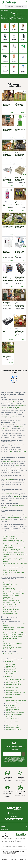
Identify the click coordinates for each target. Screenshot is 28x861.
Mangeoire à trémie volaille (10, 599)
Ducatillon (3, 826)
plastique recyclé (5, 428)
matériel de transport (13, 517)
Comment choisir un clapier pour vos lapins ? (14, 553)
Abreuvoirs (14, 37)
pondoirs (5, 432)
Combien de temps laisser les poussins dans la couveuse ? (15, 555)
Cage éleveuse (7, 597)
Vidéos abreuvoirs (10, 664)
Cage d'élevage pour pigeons (10, 606)
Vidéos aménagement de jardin (13, 681)
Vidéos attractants (10, 705)
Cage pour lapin (7, 586)
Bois (18, 426)
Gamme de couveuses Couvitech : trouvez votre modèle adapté (13, 628)
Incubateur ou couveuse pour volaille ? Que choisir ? (14, 534)
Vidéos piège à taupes (11, 690)
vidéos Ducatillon (19, 659)
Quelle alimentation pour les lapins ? (12, 540)
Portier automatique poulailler (11, 613)
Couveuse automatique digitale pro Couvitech (14, 634)
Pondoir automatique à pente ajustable (13, 590)
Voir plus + (5, 763)
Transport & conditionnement (5, 58)
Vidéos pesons (9, 716)
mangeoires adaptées (8, 461)
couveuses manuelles (20, 405)
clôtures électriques (22, 451)
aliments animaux (17, 496)
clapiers (11, 451)
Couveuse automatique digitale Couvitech (13, 636)
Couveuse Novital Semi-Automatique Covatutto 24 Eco (12, 644)
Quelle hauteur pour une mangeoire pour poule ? (13, 573)
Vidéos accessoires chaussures (13, 729)
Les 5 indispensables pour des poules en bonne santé (15, 564)
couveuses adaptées (12, 402)
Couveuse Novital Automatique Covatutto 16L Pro (15, 641)
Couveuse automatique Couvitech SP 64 (13, 633)
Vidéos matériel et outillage (13, 683)
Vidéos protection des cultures (13, 694)
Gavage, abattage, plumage (5, 68)
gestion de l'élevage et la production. (13, 506)
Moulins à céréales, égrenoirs (23, 69)
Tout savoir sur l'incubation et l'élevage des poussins (14, 568)
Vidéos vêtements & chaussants (11, 721)
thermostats (4, 416)
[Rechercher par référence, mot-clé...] (16, 6)
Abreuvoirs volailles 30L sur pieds (11, 592)
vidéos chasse (8, 697)
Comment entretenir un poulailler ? (12, 549)
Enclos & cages (5, 47)
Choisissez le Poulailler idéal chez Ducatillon (14, 542)
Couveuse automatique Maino (10, 638)
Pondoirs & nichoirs (23, 28)
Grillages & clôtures (23, 38)
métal (21, 426)
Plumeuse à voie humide (9, 611)
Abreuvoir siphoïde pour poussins (11, 601)
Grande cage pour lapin (9, 588)
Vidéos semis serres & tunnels (13, 684)
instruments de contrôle (17, 416)
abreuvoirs (16, 465)
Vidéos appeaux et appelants (13, 702)
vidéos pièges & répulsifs (11, 687)
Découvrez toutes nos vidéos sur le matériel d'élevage (14, 625)
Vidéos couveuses (10, 666)
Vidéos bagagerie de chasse (12, 707)
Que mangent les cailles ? (9, 536)
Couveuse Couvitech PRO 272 (10, 631)
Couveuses (5, 27)
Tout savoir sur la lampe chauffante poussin (14, 547)
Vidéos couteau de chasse (12, 709)
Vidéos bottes (9, 724)
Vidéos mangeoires (10, 670)
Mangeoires (5, 37)
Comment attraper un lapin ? (10, 538)
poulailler (5, 425)
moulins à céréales (7, 493)
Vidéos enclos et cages (11, 668)
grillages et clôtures (8, 479)
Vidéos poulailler (10, 673)
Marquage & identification (23, 48)
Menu (2, 7)
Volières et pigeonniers (14, 48)
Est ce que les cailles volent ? (10, 570)
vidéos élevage (9, 661)
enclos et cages (7, 444)
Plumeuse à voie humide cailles (11, 609)
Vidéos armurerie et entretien (13, 704)
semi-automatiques (6, 407)
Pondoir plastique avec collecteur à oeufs (13, 593)
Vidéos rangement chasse (12, 718)
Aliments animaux (14, 58)
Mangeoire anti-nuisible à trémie (11, 602)
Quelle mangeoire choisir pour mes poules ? (14, 558)
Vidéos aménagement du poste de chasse (16, 700)
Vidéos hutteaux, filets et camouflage (15, 713)
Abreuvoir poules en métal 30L (11, 595)
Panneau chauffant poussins (10, 608)
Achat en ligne (4, 829)
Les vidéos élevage (8, 581)
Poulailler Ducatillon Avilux (10, 584)
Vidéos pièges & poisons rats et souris (15, 692)
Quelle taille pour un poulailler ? (11, 551)
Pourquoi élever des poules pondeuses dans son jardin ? (14, 561)
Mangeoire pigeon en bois (9, 604)
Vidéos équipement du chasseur (14, 711)
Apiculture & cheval (14, 68)
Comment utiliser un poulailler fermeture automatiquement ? (13, 545)
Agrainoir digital (7, 583)
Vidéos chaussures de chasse (13, 726)
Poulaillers (14, 27)
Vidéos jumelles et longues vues (14, 714)
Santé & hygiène (23, 57)
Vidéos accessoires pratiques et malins (15, 679)
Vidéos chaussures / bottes (12, 727)
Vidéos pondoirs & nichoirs (12, 671)
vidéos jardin (8, 676)
